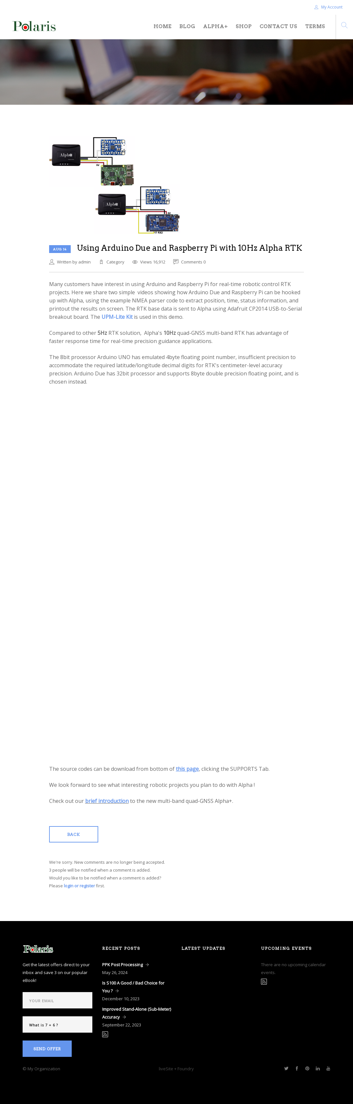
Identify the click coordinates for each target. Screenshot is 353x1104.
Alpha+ (215, 26)
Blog (187, 26)
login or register (79, 886)
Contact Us (278, 26)
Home (163, 26)
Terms (315, 26)
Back (73, 834)
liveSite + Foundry (176, 1069)
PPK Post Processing (122, 965)
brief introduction (107, 801)
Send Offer (47, 1048)
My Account (328, 7)
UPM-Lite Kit (117, 316)
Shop (244, 26)
